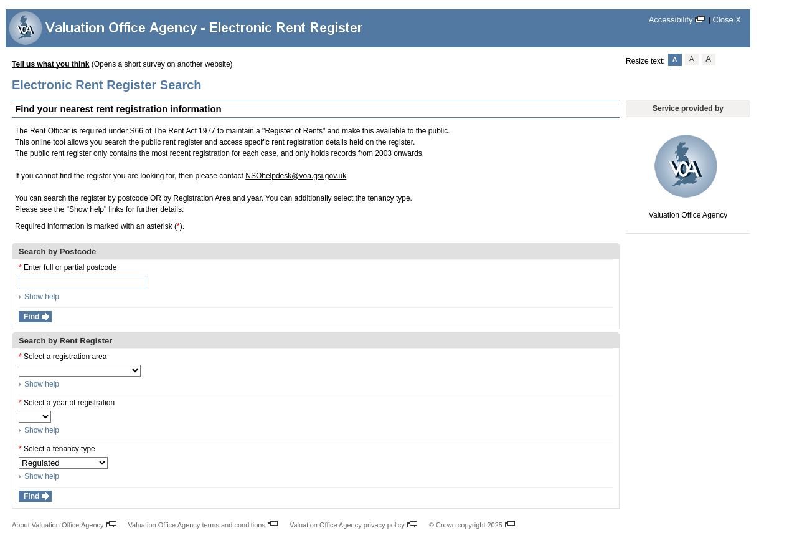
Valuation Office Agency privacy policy (350, 523)
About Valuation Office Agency (61, 523)
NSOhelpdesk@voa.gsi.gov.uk (295, 175)
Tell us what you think (50, 64)
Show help (39, 296)
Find (31, 316)
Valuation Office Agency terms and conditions (200, 523)
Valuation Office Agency (688, 176)
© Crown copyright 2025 (469, 523)
